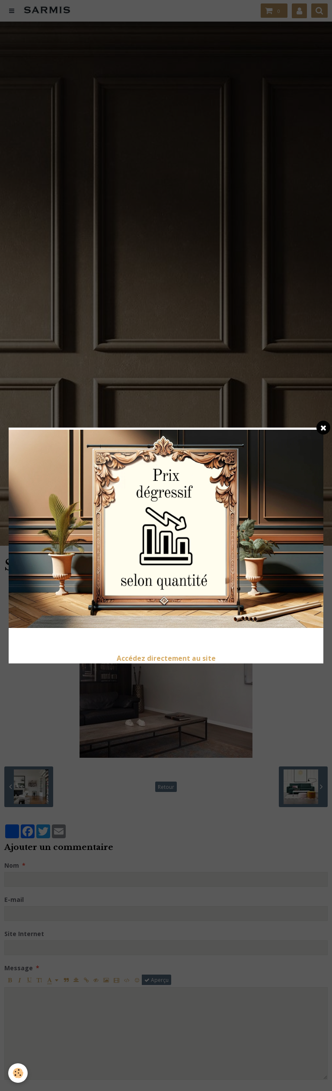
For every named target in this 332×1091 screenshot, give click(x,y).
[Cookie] (18, 1073)
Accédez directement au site (166, 658)
